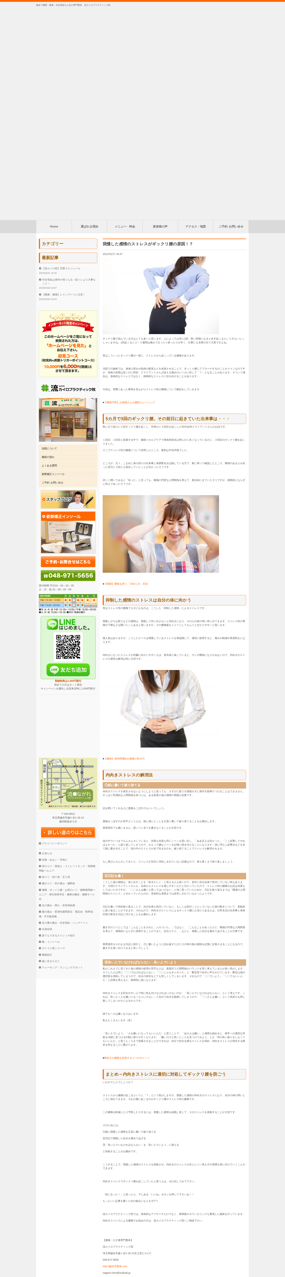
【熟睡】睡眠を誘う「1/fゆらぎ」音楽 (126, 371)
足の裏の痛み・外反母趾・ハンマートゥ (65, 710)
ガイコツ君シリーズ (53, 735)
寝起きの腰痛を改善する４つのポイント (127, 845)
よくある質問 (49, 253)
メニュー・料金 (125, 14)
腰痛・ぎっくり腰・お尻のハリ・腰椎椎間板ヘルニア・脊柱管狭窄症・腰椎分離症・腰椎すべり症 (67, 682)
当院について (49, 236)
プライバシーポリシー (54, 631)
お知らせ (47, 640)
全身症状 (47, 716)
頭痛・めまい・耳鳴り (54, 647)
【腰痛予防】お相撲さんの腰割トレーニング (129, 189)
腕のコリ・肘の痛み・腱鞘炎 (58, 670)
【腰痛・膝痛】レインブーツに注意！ (63, 82)
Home (54, 14)
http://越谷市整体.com (115, 1053)
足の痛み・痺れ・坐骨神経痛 (58, 692)
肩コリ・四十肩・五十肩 (56, 664)
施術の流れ (48, 244)
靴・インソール (51, 729)
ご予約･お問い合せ (231, 14)
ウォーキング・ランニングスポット (62, 755)
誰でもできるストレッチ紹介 (58, 723)
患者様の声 (160, 14)
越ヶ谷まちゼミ (51, 748)
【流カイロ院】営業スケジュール (61, 55)
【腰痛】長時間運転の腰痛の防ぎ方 (124, 546)
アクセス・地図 (195, 14)
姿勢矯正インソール (53, 261)
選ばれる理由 (89, 14)
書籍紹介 (47, 742)
